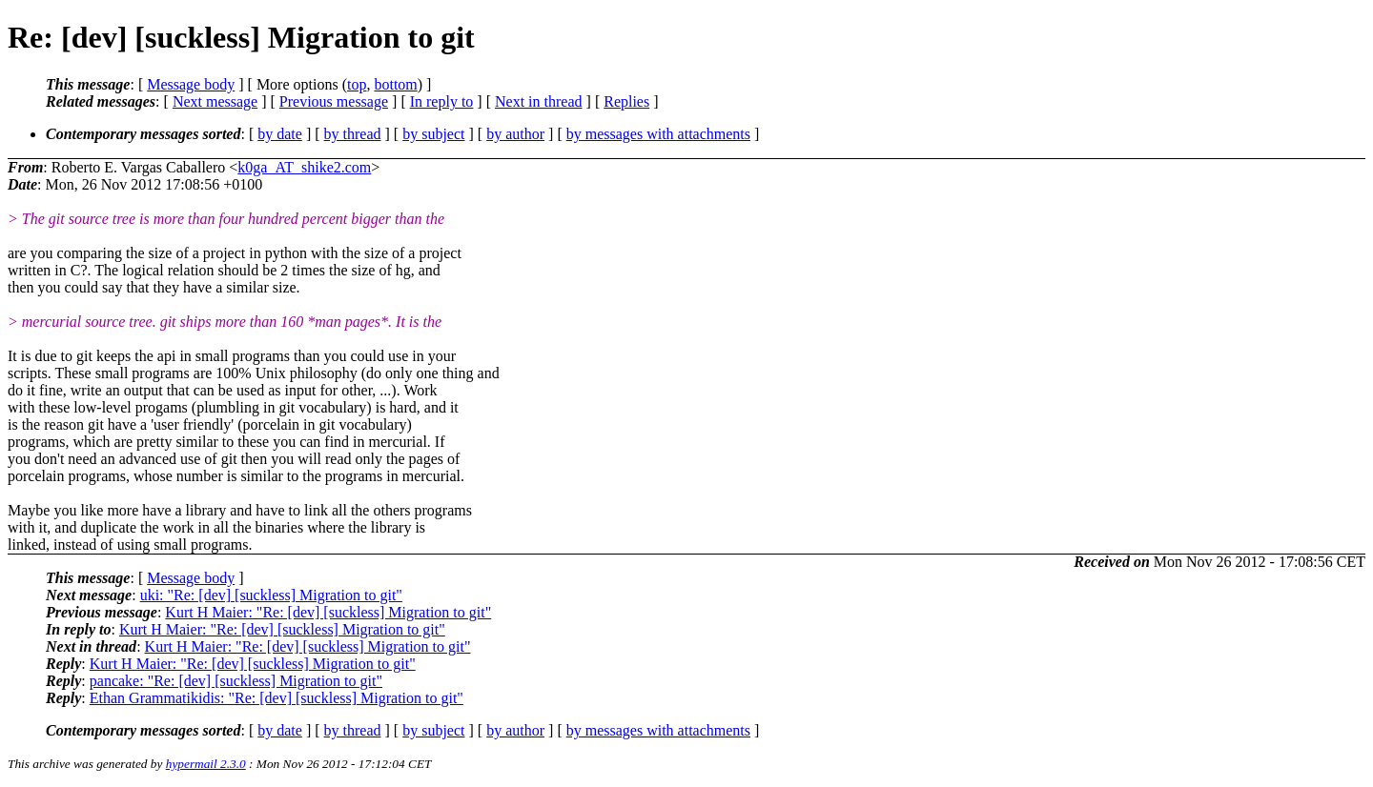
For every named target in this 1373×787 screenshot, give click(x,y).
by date (279, 134)
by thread (352, 134)
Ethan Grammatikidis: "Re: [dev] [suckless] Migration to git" (276, 698)
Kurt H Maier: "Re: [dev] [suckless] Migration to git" (328, 612)
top (356, 84)
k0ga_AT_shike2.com (304, 167)
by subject (433, 134)
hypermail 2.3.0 (206, 764)
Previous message (333, 101)
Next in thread (539, 101)
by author (515, 134)
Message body (191, 84)
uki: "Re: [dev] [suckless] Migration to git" (271, 595)
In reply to (442, 101)
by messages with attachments (658, 134)
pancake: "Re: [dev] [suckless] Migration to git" (236, 681)
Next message (215, 101)
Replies (626, 101)
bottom (395, 84)
